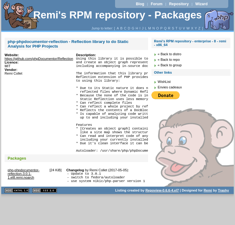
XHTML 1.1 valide (17, 217)
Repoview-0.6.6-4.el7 (162, 217)
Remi (207, 217)
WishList (164, 81)
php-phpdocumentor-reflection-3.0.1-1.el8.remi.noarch (23, 197)
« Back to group (169, 65)
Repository (178, 4)
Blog (140, 4)
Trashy (223, 217)
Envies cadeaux (170, 87)
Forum (156, 4)
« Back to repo (169, 59)
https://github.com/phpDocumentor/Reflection (39, 58)
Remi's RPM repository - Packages (117, 15)
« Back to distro (169, 54)
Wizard (201, 4)
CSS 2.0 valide (44, 217)
